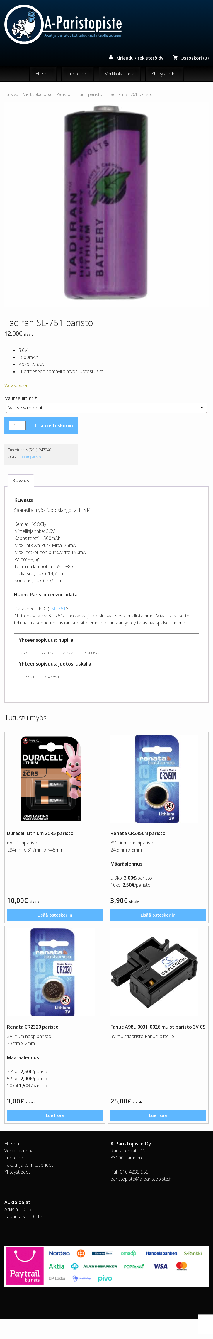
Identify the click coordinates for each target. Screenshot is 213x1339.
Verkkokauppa (119, 74)
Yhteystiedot (164, 74)
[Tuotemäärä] (17, 425)
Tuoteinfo (77, 74)
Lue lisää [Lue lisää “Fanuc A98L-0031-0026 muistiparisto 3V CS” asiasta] (158, 1119)
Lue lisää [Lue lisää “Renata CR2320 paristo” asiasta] (54, 1119)
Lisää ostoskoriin (54, 425)
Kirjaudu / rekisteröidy (139, 58)
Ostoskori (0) (194, 58)
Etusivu (42, 74)
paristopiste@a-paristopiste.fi (140, 1183)
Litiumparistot (90, 94)
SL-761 (58, 608)
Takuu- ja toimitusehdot (28, 1169)
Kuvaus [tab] (21, 480)
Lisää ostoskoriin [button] (55, 916)
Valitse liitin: (21, 398)
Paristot (64, 94)
